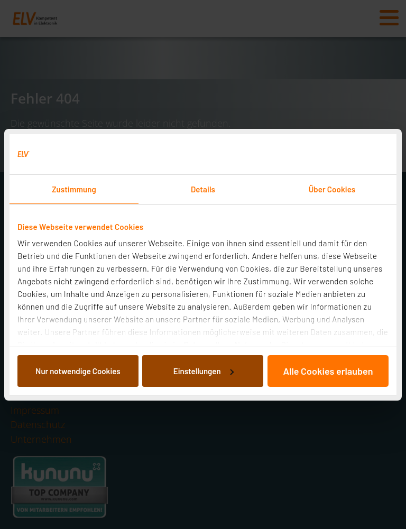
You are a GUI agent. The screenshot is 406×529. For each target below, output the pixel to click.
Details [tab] (203, 189)
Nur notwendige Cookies (77, 371)
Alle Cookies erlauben (328, 371)
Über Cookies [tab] (332, 189)
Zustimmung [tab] (74, 189)
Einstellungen (203, 371)
